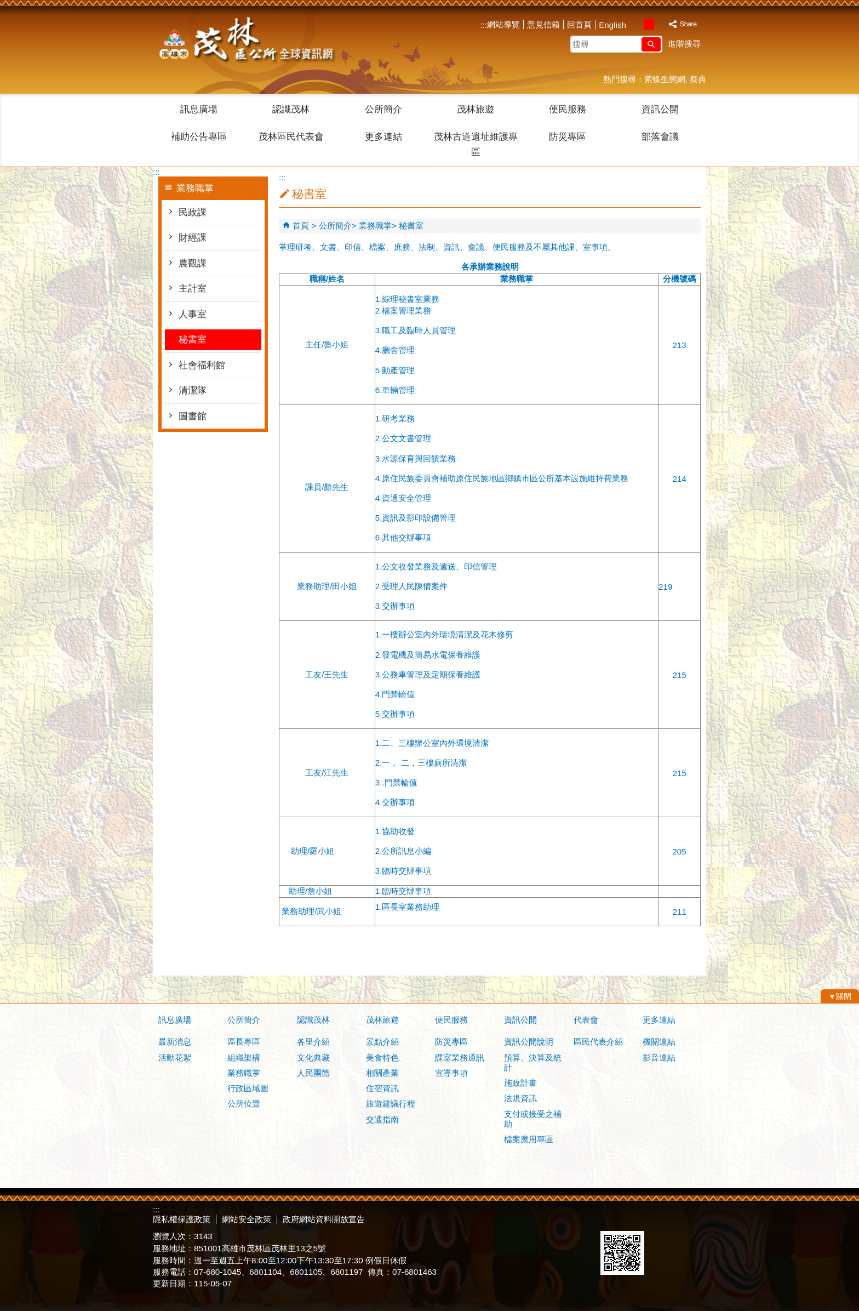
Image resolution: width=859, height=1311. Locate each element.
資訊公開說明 (528, 1041)
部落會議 (660, 137)
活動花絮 (174, 1057)
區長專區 (243, 1041)
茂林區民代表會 (291, 137)
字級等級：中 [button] (649, 24)
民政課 (193, 212)
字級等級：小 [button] (637, 24)
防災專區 (567, 137)
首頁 (301, 225)
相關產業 (382, 1073)
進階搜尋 (684, 43)
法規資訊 (520, 1098)
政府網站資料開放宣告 (324, 1219)
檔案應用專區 (528, 1139)
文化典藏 (313, 1057)
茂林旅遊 (475, 109)
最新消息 (174, 1041)
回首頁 (579, 24)
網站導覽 (503, 24)
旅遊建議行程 (390, 1103)
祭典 (698, 79)
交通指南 (382, 1119)
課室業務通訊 (459, 1057)
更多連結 (383, 137)
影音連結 (659, 1057)
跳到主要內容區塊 (5, 5)
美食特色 (382, 1057)
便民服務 (567, 109)
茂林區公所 (245, 41)
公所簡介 (383, 109)
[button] (651, 44)
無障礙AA (666, 1218)
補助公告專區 (199, 137)
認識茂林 (291, 109)
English (612, 25)
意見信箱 (543, 24)
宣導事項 (451, 1073)
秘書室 (193, 339)
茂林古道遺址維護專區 (476, 144)
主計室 (193, 288)
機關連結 (659, 1041)
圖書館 (193, 416)
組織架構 (243, 1057)
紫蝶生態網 (664, 79)
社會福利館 (202, 365)
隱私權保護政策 (181, 1219)
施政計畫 (520, 1082)
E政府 (612, 1217)
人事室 (193, 314)
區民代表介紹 (598, 1041)
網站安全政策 (246, 1219)
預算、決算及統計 (533, 1062)
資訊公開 (660, 109)
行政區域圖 (247, 1088)
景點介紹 (382, 1041)
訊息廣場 (198, 109)
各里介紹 (313, 1041)
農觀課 (193, 263)
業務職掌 (375, 225)
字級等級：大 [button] (660, 24)
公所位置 (243, 1103)
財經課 (193, 237)
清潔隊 (193, 390)
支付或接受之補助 (533, 1118)
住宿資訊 (382, 1088)
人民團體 (313, 1073)
